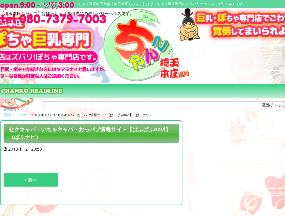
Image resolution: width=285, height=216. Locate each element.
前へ (31, 179)
